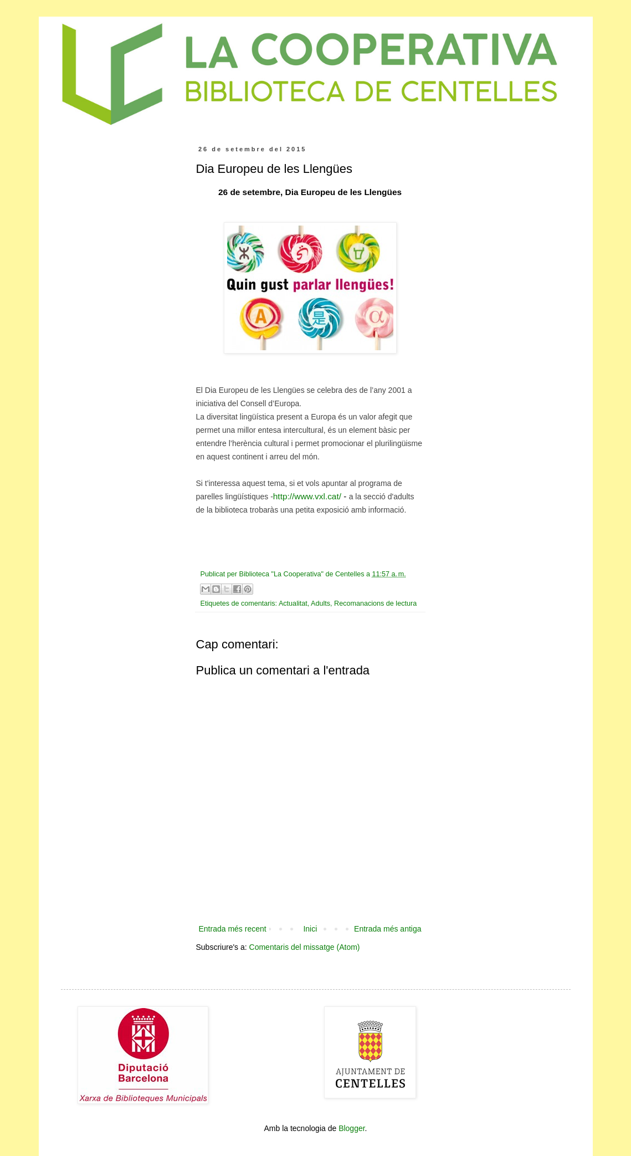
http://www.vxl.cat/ (307, 496)
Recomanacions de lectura (375, 603)
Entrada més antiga (387, 928)
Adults (320, 603)
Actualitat (293, 603)
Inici (310, 928)
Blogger (351, 1128)
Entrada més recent (232, 928)
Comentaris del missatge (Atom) (304, 947)
